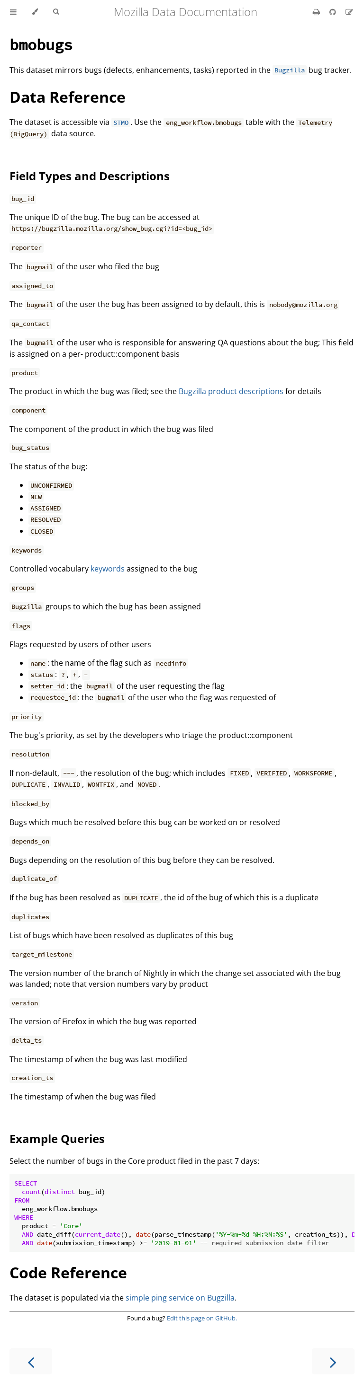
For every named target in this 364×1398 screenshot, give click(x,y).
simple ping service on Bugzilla (180, 1297)
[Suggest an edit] (349, 12)
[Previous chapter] (30, 1361)
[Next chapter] (333, 1361)
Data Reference (67, 97)
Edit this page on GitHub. (202, 1318)
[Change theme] (35, 12)
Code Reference (68, 1272)
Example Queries (57, 1138)
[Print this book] (317, 12)
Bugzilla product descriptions (231, 391)
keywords (108, 568)
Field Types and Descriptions (89, 176)
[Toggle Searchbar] (56, 12)
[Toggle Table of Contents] (13, 12)
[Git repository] (334, 12)
